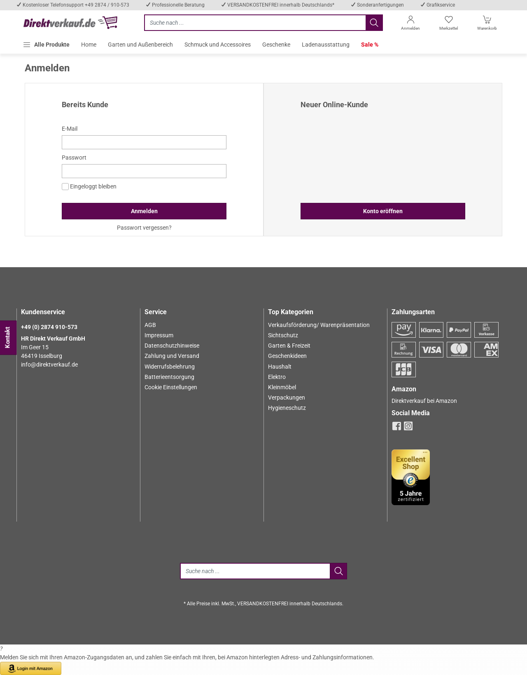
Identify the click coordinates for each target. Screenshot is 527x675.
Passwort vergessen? (144, 227)
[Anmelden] (410, 25)
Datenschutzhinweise (172, 345)
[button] (46, 44)
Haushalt (279, 366)
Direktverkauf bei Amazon (424, 400)
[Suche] (255, 571)
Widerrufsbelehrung (170, 366)
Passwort (74, 157)
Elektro (277, 377)
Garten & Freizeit (289, 345)
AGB (150, 325)
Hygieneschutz (287, 408)
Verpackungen (286, 397)
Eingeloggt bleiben (89, 186)
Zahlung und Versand (172, 356)
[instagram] (408, 428)
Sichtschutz (283, 335)
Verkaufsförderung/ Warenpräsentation (319, 325)
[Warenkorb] (487, 25)
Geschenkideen (287, 356)
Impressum (159, 335)
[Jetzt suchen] (255, 22)
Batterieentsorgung (169, 377)
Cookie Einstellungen (171, 387)
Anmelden (144, 211)
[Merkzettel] (448, 25)
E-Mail (69, 128)
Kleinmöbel (282, 387)
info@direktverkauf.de (49, 364)
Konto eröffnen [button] (383, 211)
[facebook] (397, 428)
